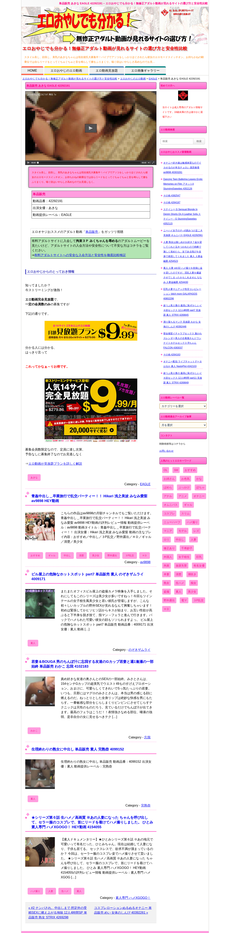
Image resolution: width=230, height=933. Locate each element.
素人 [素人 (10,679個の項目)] (178, 591)
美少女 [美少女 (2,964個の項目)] (192, 591)
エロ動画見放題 (107, 70)
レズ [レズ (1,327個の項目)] (196, 530)
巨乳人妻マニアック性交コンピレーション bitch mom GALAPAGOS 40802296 (182, 294)
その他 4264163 (171, 354)
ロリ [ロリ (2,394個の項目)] (166, 539)
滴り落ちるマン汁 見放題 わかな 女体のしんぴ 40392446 (182, 324)
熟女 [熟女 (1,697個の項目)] (166, 583)
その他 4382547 (171, 195)
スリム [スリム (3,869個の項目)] (185, 513)
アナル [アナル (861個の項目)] (168, 496)
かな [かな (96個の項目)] (199, 478)
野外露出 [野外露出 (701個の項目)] (169, 600)
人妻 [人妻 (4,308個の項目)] (193, 539)
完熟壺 (146, 805)
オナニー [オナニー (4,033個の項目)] (199, 496)
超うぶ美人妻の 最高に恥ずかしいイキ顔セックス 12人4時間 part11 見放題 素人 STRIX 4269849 (182, 378)
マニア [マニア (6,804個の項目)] (168, 530)
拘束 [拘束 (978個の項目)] (166, 565)
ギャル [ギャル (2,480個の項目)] (188, 504)
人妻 (50, 891)
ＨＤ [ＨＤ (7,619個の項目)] (166, 609)
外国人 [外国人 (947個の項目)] (168, 556)
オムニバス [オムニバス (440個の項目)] (171, 504)
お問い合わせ (166, 451)
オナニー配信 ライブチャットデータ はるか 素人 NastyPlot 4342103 (182, 364)
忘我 (147, 737)
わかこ (34, 730)
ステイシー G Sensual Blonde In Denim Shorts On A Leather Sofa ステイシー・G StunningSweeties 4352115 (182, 216)
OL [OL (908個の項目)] (165, 470)
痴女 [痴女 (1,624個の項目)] (193, 583)
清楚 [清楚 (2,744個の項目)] (178, 574)
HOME (32, 70)
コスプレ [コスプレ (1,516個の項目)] (169, 513)
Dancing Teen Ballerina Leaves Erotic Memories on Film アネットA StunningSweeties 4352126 (183, 184)
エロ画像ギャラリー (145, 70)
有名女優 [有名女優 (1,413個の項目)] (199, 565)
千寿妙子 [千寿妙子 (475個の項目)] (186, 548)
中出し (67, 555)
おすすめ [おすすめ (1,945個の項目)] (190, 470)
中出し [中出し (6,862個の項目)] (180, 539)
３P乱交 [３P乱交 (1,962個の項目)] (199, 600)
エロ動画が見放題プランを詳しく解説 (55, 463)
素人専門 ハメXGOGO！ (133, 897)
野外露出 (112, 555)
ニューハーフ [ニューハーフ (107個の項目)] (172, 522)
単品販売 (91, 231)
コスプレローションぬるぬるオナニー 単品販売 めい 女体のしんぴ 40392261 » (123, 910)
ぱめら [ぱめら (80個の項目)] (168, 487)
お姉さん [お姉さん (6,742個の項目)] (169, 478)
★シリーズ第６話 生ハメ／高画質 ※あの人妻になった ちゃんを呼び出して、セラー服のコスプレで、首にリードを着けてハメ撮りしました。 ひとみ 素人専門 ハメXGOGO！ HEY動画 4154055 (92, 822)
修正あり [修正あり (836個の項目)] (169, 548)
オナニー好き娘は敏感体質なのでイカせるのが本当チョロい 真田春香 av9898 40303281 (182, 167)
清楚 (81, 555)
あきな (34, 477)
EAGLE (153, 78)
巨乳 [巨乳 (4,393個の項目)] (199, 556)
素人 (33, 643)
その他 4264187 (171, 202)
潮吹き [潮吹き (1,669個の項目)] (192, 574)
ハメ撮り (35, 891)
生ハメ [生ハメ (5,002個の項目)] (180, 583)
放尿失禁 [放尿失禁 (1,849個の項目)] (181, 565)
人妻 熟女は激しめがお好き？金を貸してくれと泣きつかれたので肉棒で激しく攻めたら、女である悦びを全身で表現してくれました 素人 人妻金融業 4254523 (183, 251)
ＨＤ (144, 555)
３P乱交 (129, 555)
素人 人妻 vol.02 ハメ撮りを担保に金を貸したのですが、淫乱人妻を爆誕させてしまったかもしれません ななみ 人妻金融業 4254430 (182, 275)
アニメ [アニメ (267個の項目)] (183, 496)
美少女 (95, 555)
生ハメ (64, 891)
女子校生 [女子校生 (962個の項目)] (184, 556)
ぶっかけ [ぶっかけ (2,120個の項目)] (184, 487)
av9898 (145, 562)
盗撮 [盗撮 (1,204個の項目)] (166, 591)
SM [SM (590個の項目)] (176, 470)
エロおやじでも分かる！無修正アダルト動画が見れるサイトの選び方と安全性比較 (69, 78)
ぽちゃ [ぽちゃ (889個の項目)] (200, 487)
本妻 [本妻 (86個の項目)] (166, 574)
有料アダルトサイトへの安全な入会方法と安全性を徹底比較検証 (80, 255)
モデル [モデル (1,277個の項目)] (183, 530)
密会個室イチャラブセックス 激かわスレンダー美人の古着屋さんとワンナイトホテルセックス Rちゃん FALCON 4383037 (182, 340)
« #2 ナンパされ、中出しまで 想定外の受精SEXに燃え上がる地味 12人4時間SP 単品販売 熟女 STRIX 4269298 (57, 912)
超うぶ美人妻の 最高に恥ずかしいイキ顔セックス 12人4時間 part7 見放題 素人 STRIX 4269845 (182, 310)
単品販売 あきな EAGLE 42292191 (48, 85)
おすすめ (35, 555)
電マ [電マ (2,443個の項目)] (184, 600)
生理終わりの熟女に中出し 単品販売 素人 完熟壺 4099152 (77, 749)
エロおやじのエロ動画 (66, 70)
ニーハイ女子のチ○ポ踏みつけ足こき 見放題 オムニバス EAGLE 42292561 (183, 233)
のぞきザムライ (139, 649)
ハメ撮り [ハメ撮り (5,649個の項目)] (192, 522)
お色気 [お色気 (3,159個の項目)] (185, 478)
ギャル (51, 555)
